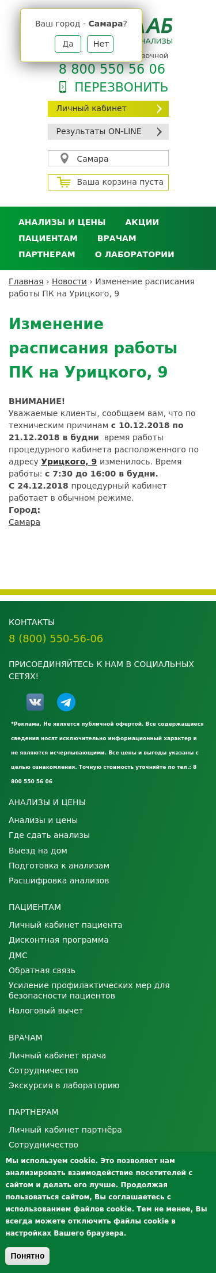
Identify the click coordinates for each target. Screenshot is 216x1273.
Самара (93, 158)
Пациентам (48, 238)
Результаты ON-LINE (99, 131)
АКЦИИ (142, 222)
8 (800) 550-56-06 (56, 638)
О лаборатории (135, 254)
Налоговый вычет (46, 1010)
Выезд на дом (38, 850)
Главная (26, 281)
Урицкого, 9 (69, 461)
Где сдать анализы (49, 835)
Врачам (117, 238)
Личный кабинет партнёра (65, 1129)
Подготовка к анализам (59, 865)
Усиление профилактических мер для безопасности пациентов (89, 990)
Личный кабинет (91, 108)
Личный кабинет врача (57, 1055)
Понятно (27, 1255)
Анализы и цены (61, 222)
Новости (69, 281)
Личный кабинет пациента (66, 924)
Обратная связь (42, 970)
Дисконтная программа (59, 939)
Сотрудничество (43, 1070)
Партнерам (46, 254)
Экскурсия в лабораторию (64, 1085)
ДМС (18, 955)
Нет (101, 43)
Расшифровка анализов (59, 880)
